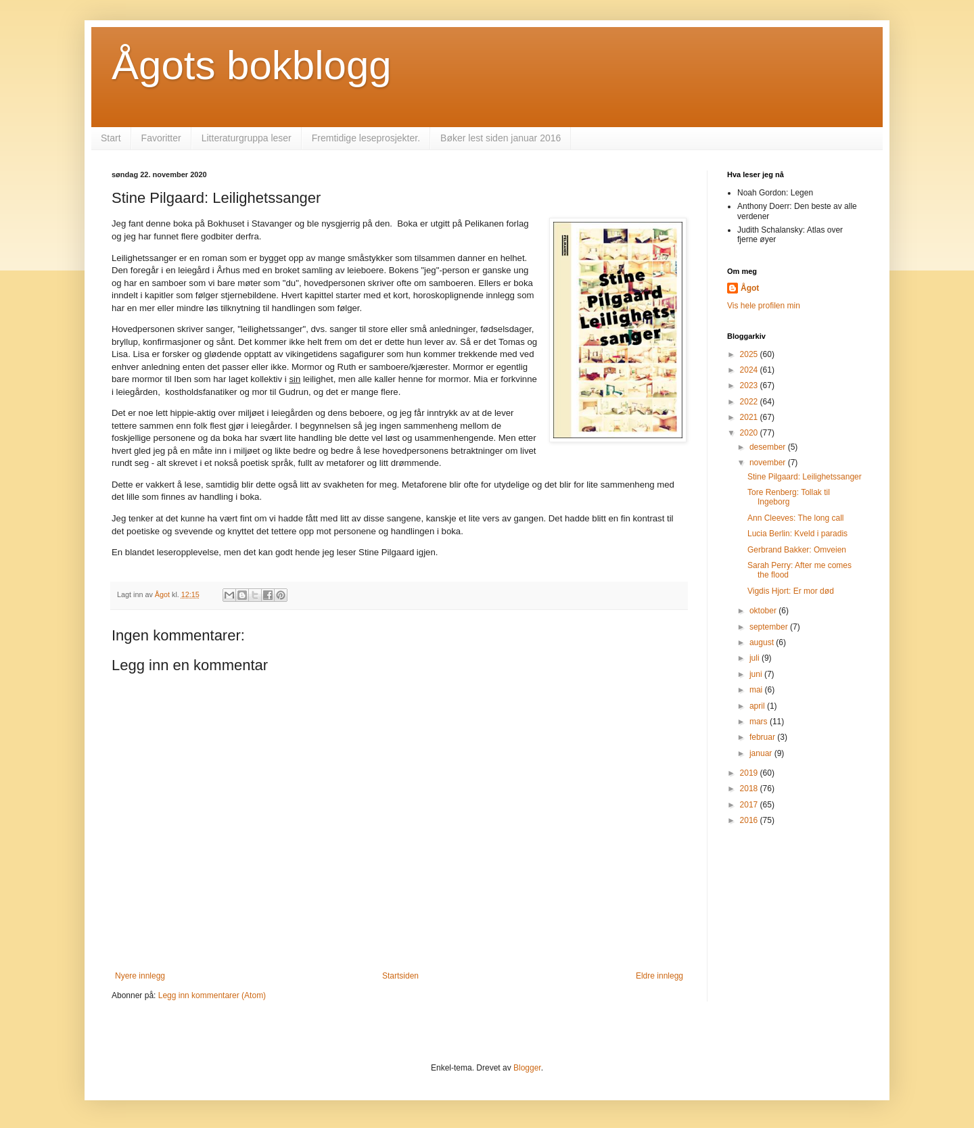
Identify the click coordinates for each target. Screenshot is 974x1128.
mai (757, 690)
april (758, 706)
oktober (764, 610)
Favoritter (161, 138)
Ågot (750, 288)
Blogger (527, 1068)
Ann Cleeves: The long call (795, 518)
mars (759, 721)
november (768, 462)
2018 (750, 788)
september (769, 627)
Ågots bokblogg (252, 65)
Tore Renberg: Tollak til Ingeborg (788, 497)
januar (761, 753)
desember (768, 447)
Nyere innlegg (140, 976)
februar (763, 737)
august (762, 642)
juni (756, 674)
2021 (750, 417)
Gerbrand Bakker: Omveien (796, 550)
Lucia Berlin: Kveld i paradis (797, 533)
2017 (750, 804)
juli (755, 658)
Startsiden (400, 976)
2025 (750, 354)
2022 (750, 401)
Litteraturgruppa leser (247, 138)
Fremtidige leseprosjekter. (366, 138)
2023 (750, 385)
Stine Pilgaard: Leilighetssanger (804, 476)
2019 (750, 773)
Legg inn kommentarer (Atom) (212, 995)
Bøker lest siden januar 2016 (500, 138)
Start (111, 138)
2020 (750, 433)
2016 (750, 820)
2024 (750, 370)
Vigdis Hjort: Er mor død (790, 591)
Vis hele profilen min (763, 305)
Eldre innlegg (659, 976)
